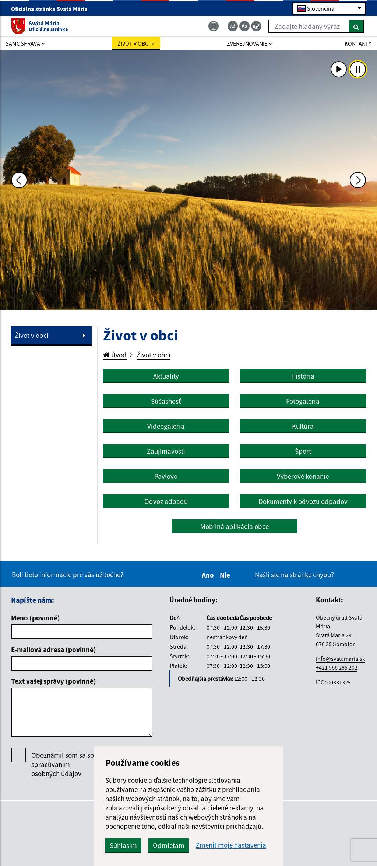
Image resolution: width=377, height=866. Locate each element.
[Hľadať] (356, 26)
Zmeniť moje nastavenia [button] (231, 845)
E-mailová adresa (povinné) (53, 649)
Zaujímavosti (166, 451)
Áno (209, 575)
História (302, 376)
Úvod (115, 354)
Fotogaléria (303, 401)
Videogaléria (165, 426)
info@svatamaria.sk (340, 658)
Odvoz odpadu (166, 501)
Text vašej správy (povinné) (53, 681)
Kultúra (303, 426)
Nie (226, 575)
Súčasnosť (166, 401)
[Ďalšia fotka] (358, 180)
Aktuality (166, 376)
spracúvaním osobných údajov (56, 769)
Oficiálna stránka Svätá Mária (52, 9)
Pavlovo (165, 476)
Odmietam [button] (168, 845)
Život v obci (32, 335)
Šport (303, 451)
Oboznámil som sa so (62, 764)
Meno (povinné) (35, 617)
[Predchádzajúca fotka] (19, 180)
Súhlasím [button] (123, 845)
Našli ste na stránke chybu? (294, 574)
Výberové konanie (303, 476)
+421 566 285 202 (336, 667)
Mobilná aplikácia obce (234, 526)
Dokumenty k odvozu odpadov (303, 501)
